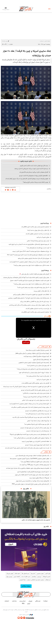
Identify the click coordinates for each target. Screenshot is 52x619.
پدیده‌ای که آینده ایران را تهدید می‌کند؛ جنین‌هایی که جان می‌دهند (31, 169)
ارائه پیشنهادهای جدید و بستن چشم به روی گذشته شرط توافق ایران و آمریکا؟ (29, 434)
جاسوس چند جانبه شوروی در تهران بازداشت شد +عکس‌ (36, 520)
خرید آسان (26, 342)
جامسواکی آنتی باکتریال (26, 339)
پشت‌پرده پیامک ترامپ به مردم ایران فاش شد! (37, 414)
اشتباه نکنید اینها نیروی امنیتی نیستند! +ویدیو (37, 445)
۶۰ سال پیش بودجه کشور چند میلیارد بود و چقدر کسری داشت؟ (33, 287)
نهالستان (34, 577)
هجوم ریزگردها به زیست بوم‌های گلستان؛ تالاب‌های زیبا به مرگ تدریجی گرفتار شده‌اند (26, 179)
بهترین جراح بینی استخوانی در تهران (35, 580)
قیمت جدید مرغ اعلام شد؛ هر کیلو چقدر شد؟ (38, 248)
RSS (23, 604)
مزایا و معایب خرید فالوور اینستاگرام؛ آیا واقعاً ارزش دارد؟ (35, 462)
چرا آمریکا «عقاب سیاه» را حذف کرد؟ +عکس (38, 421)
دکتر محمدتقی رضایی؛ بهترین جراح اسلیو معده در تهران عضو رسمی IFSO (30, 484)
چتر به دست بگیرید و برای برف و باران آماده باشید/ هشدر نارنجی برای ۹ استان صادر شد (27, 448)
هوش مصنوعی (40, 573)
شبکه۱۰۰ (45, 601)
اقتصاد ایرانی (17, 577)
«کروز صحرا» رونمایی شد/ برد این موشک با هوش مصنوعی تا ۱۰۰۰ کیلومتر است (29, 262)
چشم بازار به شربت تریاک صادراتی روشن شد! (37, 376)
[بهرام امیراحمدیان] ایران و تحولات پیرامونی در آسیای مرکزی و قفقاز (32, 353)
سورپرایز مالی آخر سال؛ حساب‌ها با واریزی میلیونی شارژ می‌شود (33, 258)
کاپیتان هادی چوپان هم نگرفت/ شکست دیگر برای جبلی (35, 274)
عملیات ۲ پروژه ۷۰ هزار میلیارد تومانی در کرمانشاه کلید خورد (34, 372)
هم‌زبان (30, 601)
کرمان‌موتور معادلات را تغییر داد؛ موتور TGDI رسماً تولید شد (34, 465)
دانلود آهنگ (17, 573)
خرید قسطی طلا (25, 573)
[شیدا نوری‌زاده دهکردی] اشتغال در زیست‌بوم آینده (36, 356)
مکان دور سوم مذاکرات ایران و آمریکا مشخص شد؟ (36, 424)
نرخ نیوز (39, 577)
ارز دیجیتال (47, 580)
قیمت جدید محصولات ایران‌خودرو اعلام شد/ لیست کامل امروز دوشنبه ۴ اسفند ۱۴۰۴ (28, 255)
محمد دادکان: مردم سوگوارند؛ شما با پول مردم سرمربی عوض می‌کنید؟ (31, 265)
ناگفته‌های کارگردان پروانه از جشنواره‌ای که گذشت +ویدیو (33, 176)
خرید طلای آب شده (25, 577)
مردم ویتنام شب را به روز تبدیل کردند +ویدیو (38, 431)
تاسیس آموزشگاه (46, 577)
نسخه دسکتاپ (26, 586)
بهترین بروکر (9, 577)
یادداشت (14, 601)
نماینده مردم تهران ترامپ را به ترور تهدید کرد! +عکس (35, 400)
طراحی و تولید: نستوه (26, 614)
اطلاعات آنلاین (26, 8)
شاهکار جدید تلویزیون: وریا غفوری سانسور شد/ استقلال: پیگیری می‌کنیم (31, 294)
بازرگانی (46, 452)
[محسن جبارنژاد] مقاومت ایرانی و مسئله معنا (37, 350)
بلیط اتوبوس (23, 580)
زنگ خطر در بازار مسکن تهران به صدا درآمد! (38, 230)
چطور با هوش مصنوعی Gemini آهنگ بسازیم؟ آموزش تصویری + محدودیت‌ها (29, 459)
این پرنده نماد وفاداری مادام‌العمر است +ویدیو (37, 411)
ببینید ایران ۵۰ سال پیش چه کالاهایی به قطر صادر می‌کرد (34, 301)
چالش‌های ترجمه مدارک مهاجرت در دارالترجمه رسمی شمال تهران (32, 481)
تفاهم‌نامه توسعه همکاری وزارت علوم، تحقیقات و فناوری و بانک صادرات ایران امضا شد (27, 468)
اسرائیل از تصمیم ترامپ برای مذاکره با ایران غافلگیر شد (35, 227)
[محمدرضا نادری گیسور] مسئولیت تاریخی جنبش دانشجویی (34, 362)
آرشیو (28, 604)
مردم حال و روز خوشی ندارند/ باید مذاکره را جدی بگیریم (34, 166)
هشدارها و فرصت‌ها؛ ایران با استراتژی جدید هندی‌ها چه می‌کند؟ (33, 369)
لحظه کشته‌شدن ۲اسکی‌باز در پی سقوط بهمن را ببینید (35, 441)
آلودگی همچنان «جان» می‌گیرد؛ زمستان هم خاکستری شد (33, 172)
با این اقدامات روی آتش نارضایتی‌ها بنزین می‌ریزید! (36, 397)
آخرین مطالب (44, 347)
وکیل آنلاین (47, 573)
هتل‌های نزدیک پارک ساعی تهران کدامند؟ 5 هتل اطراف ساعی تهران (32, 475)
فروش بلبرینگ (9, 573)
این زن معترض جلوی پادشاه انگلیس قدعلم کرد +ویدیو (35, 390)
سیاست (41, 41)
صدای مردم (23, 601)
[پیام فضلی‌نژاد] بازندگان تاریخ (41, 359)
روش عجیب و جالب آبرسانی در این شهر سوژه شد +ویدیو (35, 428)
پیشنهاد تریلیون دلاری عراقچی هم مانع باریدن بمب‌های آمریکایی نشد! (31, 438)
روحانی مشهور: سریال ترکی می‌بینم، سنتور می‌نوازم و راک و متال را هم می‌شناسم (29, 305)
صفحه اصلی (47, 41)
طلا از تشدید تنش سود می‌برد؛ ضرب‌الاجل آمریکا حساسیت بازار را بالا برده (30, 417)
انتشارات (7, 601)
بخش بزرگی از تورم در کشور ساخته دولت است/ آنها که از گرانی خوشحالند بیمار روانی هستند (26, 277)
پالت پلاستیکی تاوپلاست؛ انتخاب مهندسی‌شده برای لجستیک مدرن (32, 455)
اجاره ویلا (33, 573)
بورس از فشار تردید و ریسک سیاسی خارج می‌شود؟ (35, 182)
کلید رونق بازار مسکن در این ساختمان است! (38, 365)
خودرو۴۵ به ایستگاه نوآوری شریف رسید (39, 478)
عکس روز (26, 488)
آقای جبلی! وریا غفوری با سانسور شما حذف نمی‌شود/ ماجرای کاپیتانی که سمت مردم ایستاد (26, 387)
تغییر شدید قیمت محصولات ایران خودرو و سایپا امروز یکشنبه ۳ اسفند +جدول (29, 280)
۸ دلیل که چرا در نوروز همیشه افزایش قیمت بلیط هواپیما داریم (33, 472)
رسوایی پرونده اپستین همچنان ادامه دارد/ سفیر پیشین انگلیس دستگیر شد (30, 407)
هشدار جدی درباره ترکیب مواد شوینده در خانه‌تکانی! (36, 393)
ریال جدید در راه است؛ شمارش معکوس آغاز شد (37, 234)
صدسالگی (37, 601)
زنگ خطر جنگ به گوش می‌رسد (41, 291)
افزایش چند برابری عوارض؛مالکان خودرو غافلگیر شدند (35, 383)
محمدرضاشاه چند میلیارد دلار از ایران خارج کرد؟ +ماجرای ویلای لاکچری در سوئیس (28, 298)
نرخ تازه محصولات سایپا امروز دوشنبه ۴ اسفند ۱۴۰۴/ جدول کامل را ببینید (30, 251)
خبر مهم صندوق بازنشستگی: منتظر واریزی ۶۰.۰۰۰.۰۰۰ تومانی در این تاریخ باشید (29, 244)
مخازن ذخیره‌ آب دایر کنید (42, 237)
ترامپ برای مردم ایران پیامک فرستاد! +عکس (38, 241)
